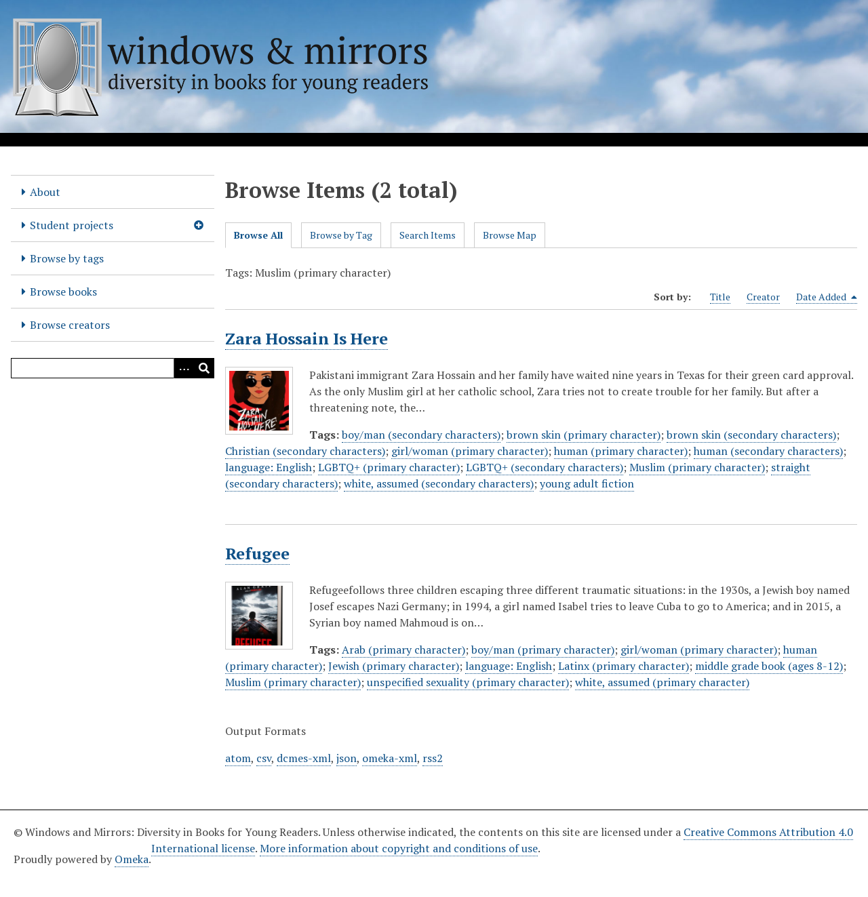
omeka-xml (389, 758)
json (346, 758)
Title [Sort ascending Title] (720, 296)
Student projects (71, 225)
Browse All (258, 234)
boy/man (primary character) (542, 649)
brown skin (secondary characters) (751, 434)
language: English (268, 467)
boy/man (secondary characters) (421, 434)
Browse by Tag (341, 234)
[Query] (112, 368)
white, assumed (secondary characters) (439, 483)
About (45, 191)
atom (238, 758)
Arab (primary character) (403, 649)
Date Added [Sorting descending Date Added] (826, 297)
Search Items (427, 234)
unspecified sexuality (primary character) (468, 682)
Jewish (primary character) (393, 665)
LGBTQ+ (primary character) (389, 467)
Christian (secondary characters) (305, 450)
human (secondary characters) (768, 450)
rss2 (432, 758)
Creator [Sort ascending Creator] (763, 296)
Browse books (63, 291)
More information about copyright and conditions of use (399, 848)
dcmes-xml (304, 758)
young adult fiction (587, 483)
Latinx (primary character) (623, 665)
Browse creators (70, 324)
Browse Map (509, 234)
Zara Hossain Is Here (306, 338)
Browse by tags (67, 258)
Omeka (132, 859)
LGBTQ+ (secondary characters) (544, 467)
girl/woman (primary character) (469, 450)
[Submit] (204, 368)
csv (263, 758)
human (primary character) (621, 450)
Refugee (257, 553)
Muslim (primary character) (697, 467)
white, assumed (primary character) (662, 682)
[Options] (184, 368)
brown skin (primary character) (583, 434)
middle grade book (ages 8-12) (769, 665)
